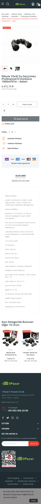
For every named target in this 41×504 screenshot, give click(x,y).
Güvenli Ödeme (12, 484)
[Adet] (8, 104)
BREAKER (30, 349)
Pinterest (15, 132)
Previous (5, 44)
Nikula (10, 349)
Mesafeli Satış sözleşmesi (27, 481)
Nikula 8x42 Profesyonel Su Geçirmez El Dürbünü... (10, 354)
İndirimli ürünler (28, 484)
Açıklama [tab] (20, 175)
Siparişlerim (9, 481)
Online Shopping (13, 478)
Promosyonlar (28, 478)
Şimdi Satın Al (20, 119)
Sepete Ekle (27, 104)
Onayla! (33, 500)
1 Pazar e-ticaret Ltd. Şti (13, 392)
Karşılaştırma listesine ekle (4, 110)
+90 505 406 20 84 (18, 410)
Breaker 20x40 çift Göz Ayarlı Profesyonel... (30, 354)
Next (36, 44)
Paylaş (9, 132)
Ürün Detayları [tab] (20, 180)
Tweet (12, 132)
